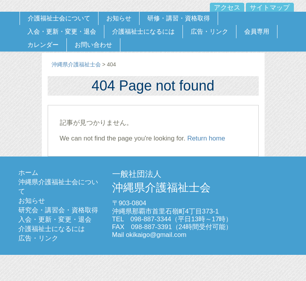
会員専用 (256, 31)
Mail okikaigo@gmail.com (149, 234)
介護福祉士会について (59, 18)
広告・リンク (209, 31)
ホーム (28, 172)
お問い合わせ (93, 44)
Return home (206, 138)
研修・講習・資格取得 (178, 18)
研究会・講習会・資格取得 (58, 210)
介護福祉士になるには (143, 31)
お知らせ (118, 18)
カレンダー (43, 44)
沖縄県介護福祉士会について (58, 186)
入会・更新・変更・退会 (61, 31)
